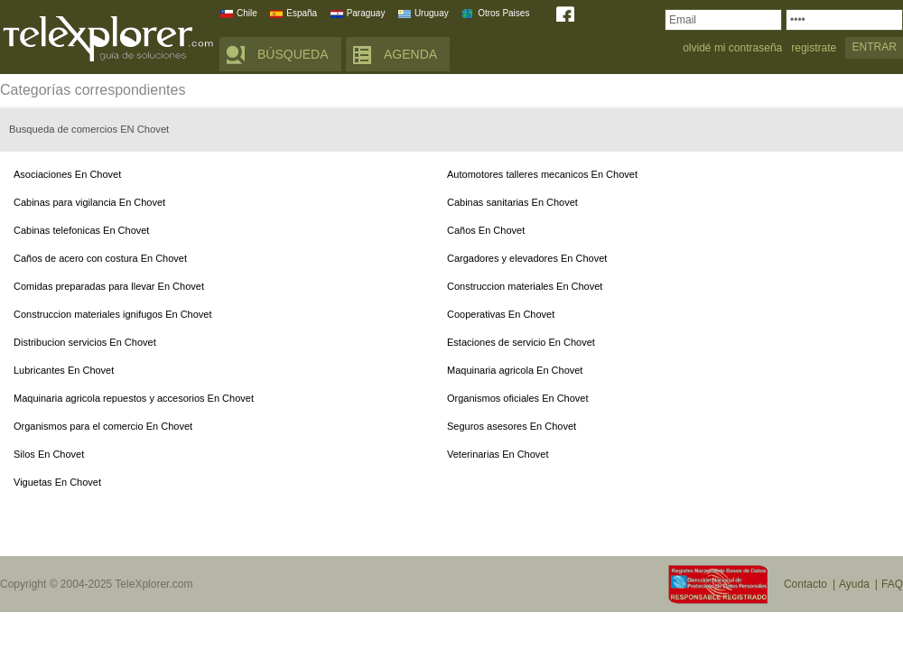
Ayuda (854, 584)
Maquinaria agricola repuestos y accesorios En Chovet (134, 398)
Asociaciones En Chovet (67, 174)
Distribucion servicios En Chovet (85, 342)
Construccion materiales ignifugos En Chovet (113, 314)
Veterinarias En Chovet (498, 454)
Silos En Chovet (49, 454)
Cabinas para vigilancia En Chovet (89, 202)
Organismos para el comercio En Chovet (103, 426)
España (301, 13)
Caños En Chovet (486, 230)
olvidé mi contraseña (732, 48)
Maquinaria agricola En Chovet (514, 370)
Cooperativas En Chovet (500, 314)
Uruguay (431, 13)
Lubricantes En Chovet (64, 370)
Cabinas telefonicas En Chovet (81, 230)
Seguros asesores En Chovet (511, 426)
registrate (813, 48)
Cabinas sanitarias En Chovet (512, 202)
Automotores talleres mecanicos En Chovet (542, 174)
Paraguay (366, 13)
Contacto (805, 584)
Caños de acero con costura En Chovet (100, 258)
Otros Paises (503, 13)
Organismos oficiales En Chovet (518, 398)
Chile (247, 13)
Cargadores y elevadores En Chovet (527, 258)
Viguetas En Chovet (57, 482)
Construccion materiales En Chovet (524, 286)
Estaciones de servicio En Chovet (521, 342)
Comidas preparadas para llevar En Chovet (109, 286)
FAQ (892, 584)
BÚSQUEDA (293, 54)
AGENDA (410, 54)
